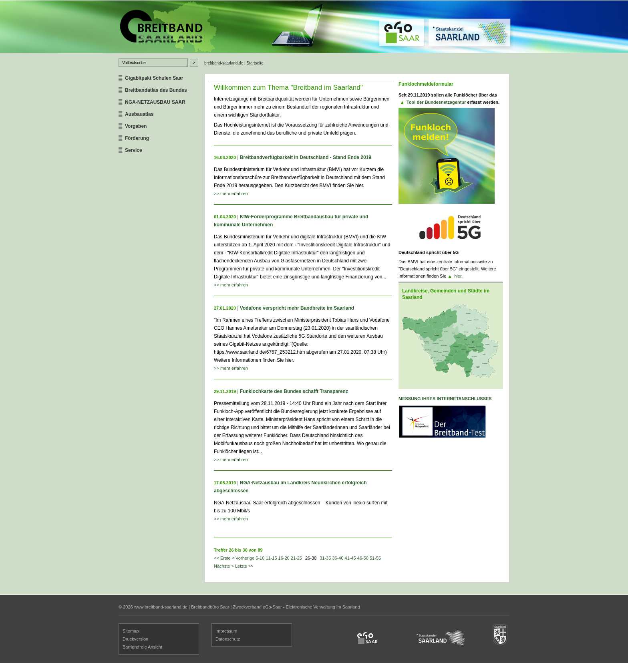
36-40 (337, 558)
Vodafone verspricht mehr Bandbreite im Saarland (297, 308)
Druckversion (135, 639)
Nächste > (224, 566)
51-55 (375, 558)
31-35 (325, 558)
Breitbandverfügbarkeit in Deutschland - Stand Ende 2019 (305, 157)
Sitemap (131, 631)
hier (457, 276)
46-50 (362, 558)
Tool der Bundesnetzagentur (436, 102)
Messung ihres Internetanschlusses (445, 398)
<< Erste (222, 558)
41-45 (350, 558)
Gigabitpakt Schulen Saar (154, 78)
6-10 (260, 558)
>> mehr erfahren (231, 193)
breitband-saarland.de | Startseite (234, 63)
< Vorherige (243, 558)
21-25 (296, 558)
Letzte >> (244, 566)
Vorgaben (136, 126)
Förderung (137, 138)
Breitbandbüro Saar (210, 607)
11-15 (271, 558)
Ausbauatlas (139, 114)
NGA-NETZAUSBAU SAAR (155, 102)
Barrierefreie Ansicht (142, 647)
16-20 (284, 558)
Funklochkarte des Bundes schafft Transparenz (294, 391)
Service (133, 150)
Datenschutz (227, 639)
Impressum (226, 631)
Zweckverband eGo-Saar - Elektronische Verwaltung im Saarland (296, 607)
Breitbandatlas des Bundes (156, 90)
